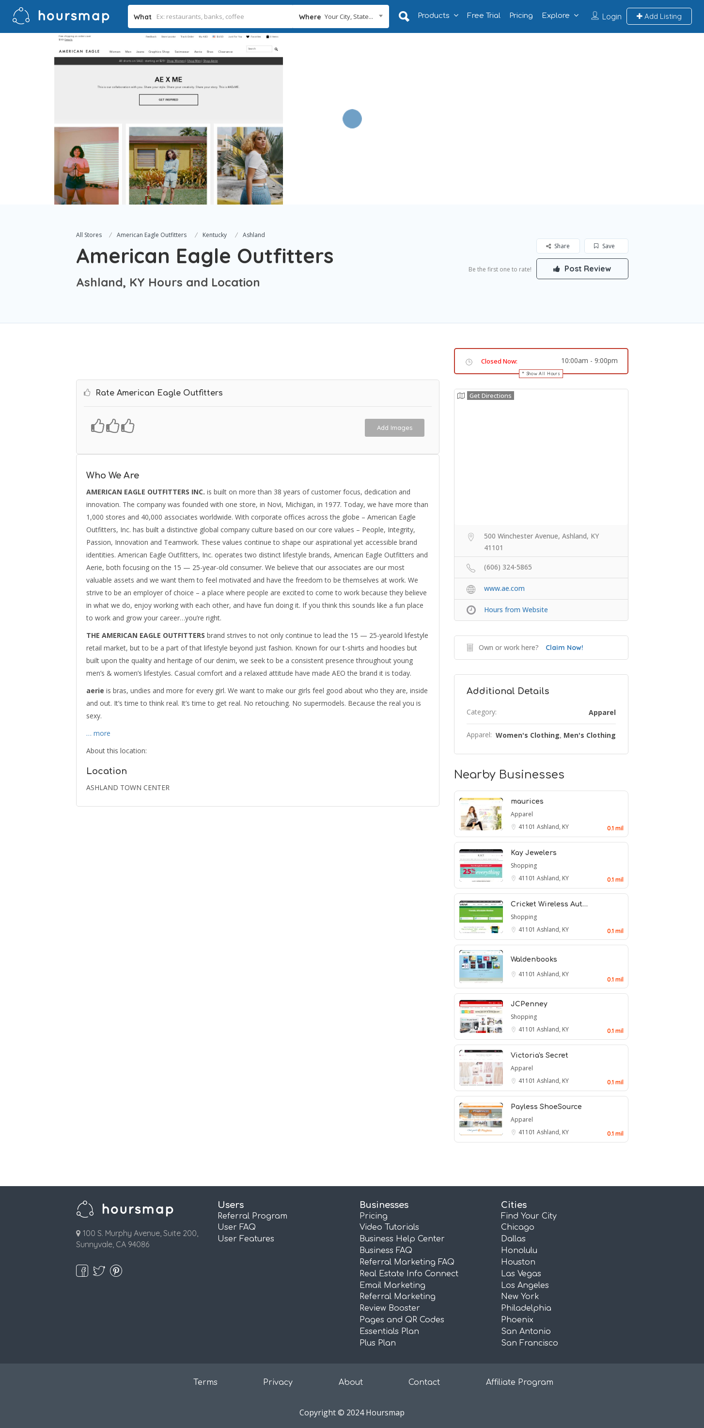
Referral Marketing (398, 1296)
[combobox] (340, 16)
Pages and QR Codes (402, 1320)
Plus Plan (378, 1343)
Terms (205, 1382)
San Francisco (529, 1343)
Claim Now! (564, 647)
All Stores (89, 235)
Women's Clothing (528, 735)
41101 (527, 827)
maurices (527, 801)
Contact (424, 1382)
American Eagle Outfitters (152, 235)
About (351, 1382)
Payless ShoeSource (546, 1107)
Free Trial (484, 16)
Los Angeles (525, 1285)
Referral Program (252, 1216)
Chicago (517, 1227)
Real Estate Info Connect (409, 1273)
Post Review (582, 268)
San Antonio (526, 1331)
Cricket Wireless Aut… (549, 904)
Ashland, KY (553, 827)
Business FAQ (386, 1250)
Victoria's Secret (539, 1055)
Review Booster (390, 1308)
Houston (518, 1262)
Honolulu (519, 1250)
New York (520, 1296)
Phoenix (517, 1320)
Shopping (524, 865)
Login (612, 16)
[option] (168, 119)
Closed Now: (499, 361)
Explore (556, 16)
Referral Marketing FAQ (407, 1262)
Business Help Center (402, 1239)
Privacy (278, 1382)
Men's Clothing (589, 735)
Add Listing (659, 16)
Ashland (254, 235)
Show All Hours (544, 373)
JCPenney (529, 1004)
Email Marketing (392, 1285)
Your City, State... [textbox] (349, 16)
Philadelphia (526, 1308)
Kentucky (215, 235)
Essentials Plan (389, 1331)
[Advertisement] (506, 101)
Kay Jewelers (534, 853)
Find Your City (529, 1216)
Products (434, 16)
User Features (246, 1239)
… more (98, 733)
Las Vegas (521, 1273)
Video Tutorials (389, 1227)
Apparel (602, 712)
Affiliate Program (519, 1382)
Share (558, 246)
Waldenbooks (534, 959)
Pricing (521, 16)
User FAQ (237, 1227)
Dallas (513, 1239)
